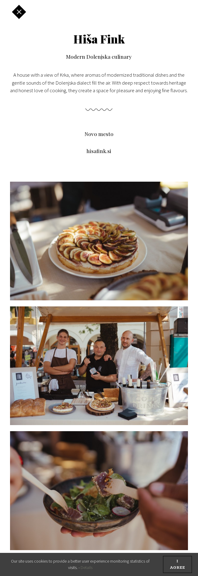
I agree (177, 564)
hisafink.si (98, 150)
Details (86, 567)
